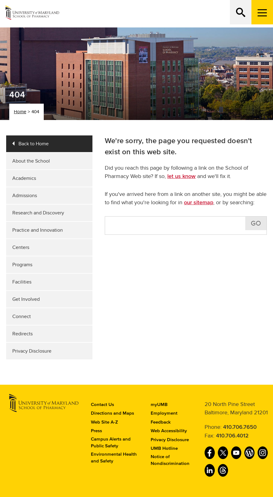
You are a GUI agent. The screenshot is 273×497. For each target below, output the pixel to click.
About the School (31, 161)
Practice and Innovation (37, 230)
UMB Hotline (164, 448)
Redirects (22, 334)
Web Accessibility (169, 431)
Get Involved (26, 299)
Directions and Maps (112, 413)
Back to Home (33, 144)
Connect (21, 316)
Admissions (24, 195)
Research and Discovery (38, 213)
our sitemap (198, 202)
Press (96, 431)
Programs (22, 264)
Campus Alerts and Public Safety (111, 443)
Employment (164, 413)
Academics (24, 178)
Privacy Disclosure (31, 351)
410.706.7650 (240, 427)
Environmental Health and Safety (114, 458)
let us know (181, 176)
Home (20, 111)
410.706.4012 (232, 436)
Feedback (161, 422)
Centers (20, 247)
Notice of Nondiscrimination (170, 460)
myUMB (159, 404)
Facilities (21, 282)
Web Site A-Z (104, 422)
